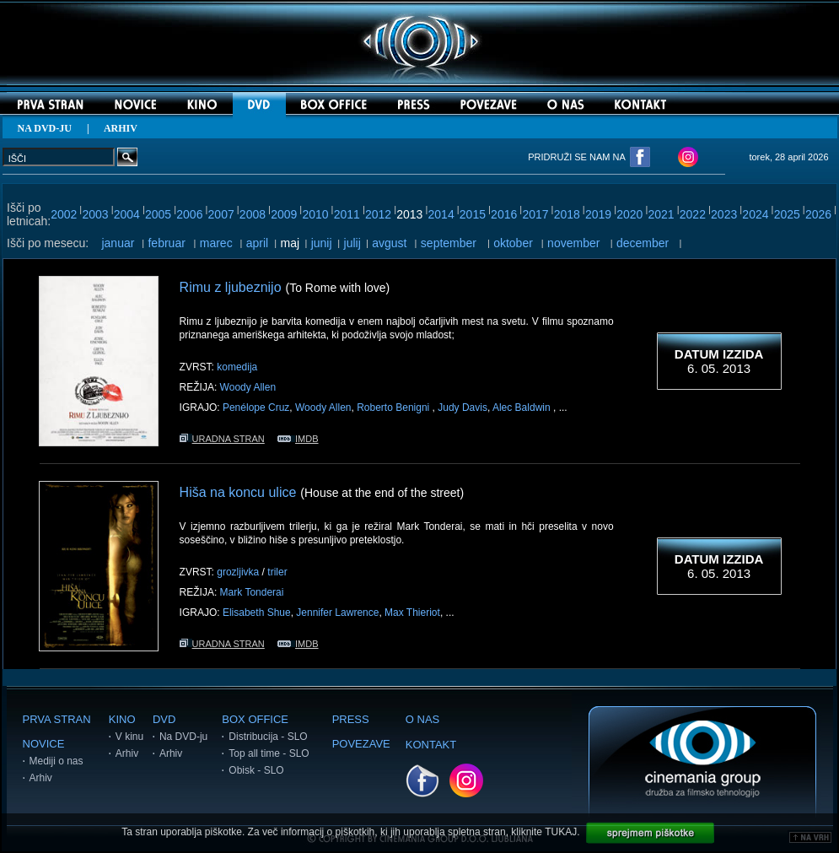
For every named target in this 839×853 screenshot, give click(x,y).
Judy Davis (462, 407)
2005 (158, 214)
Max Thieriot (412, 612)
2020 (629, 214)
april (257, 243)
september (448, 243)
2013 (409, 214)
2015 (473, 214)
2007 (221, 214)
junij (321, 243)
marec (216, 243)
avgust (389, 243)
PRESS (350, 719)
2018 (567, 214)
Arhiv (41, 778)
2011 (347, 214)
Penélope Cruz (256, 407)
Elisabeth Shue (257, 612)
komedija (237, 367)
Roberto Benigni (394, 407)
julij (352, 243)
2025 (787, 214)
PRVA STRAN (57, 719)
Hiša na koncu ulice (238, 492)
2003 (95, 214)
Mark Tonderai (252, 592)
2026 (818, 214)
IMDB (298, 439)
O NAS (422, 719)
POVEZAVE (361, 743)
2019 (598, 214)
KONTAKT (431, 744)
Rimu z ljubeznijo (231, 287)
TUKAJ (561, 832)
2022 (693, 214)
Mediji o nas (56, 761)
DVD (164, 719)
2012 (378, 214)
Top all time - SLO (269, 753)
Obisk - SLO (256, 770)
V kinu (129, 736)
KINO (122, 719)
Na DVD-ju (183, 736)
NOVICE (44, 743)
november (573, 243)
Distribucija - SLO (268, 736)
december (642, 243)
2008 (252, 214)
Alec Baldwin (522, 407)
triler (277, 572)
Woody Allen (248, 387)
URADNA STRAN (222, 439)
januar (117, 243)
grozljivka (238, 572)
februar (166, 243)
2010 (315, 214)
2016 (504, 214)
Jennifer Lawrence (337, 612)
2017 (535, 214)
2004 (127, 214)
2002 (64, 214)
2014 (441, 214)
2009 (284, 214)
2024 (755, 214)
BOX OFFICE (255, 719)
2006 (189, 214)
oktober (513, 243)
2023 (724, 214)
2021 (661, 214)
